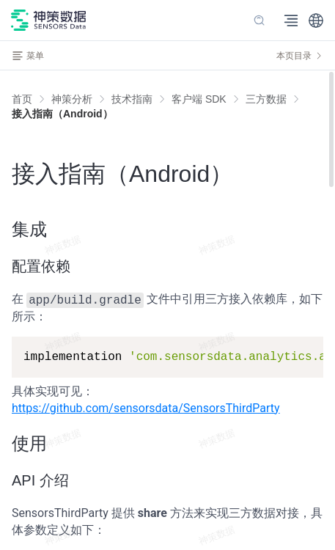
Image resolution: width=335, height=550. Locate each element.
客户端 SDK (199, 99)
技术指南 (131, 99)
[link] (71, 99)
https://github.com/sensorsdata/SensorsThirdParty (146, 408)
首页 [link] (22, 99)
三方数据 (266, 99)
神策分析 (71, 99)
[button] (316, 20)
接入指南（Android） (62, 114)
